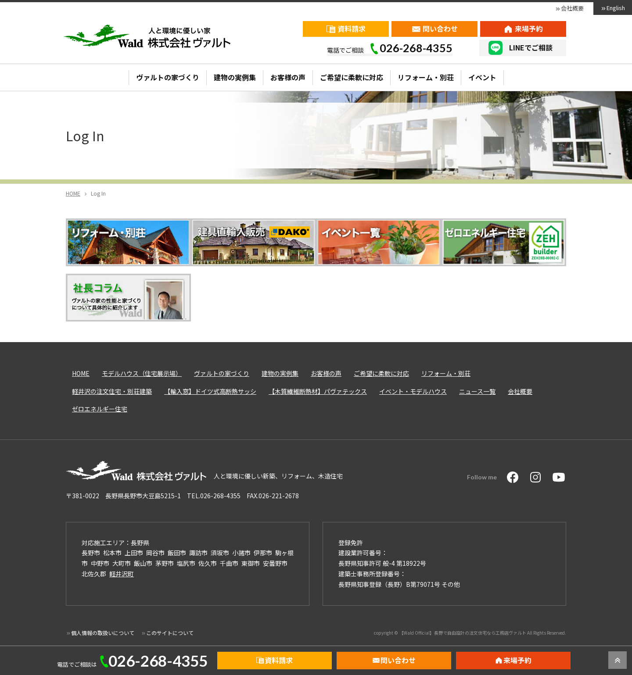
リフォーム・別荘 (426, 77)
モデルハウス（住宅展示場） (142, 373)
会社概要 (572, 8)
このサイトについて (170, 632)
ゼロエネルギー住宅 (99, 408)
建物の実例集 (235, 77)
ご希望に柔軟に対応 (351, 77)
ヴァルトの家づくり (167, 77)
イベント (482, 77)
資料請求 (352, 28)
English (616, 8)
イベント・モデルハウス (413, 391)
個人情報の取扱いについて (102, 632)
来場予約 (529, 28)
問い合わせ (440, 28)
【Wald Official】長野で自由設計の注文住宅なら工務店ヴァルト (462, 632)
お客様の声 (287, 77)
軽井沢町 (121, 573)
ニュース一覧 (477, 391)
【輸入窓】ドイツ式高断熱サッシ (210, 391)
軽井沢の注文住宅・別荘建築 (112, 391)
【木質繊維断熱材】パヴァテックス (318, 391)
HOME (81, 373)
